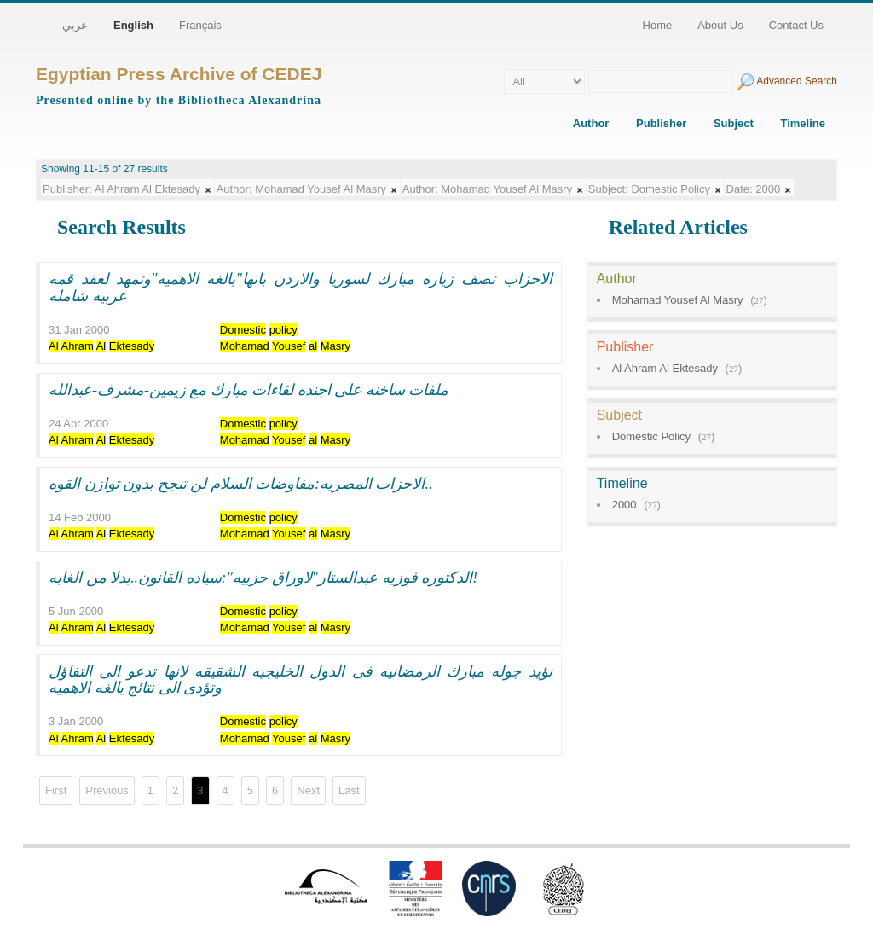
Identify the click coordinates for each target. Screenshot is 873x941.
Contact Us (796, 25)
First (55, 790)
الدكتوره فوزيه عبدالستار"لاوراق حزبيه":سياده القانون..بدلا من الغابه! (263, 577)
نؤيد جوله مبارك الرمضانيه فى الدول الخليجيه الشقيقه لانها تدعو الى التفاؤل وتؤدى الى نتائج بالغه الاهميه (300, 680)
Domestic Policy (651, 436)
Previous (107, 790)
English (133, 25)
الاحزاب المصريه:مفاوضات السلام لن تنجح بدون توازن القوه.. (241, 483)
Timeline (802, 123)
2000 (624, 504)
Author (591, 123)
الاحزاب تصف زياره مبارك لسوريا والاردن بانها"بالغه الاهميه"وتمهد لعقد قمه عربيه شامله (300, 287)
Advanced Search (796, 81)
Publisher (661, 123)
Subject (734, 123)
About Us (720, 25)
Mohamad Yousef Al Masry (677, 299)
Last (349, 790)
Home (658, 25)
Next (308, 790)
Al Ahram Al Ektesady (665, 368)
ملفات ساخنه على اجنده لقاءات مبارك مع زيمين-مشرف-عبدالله (249, 389)
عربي (75, 25)
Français (200, 25)
